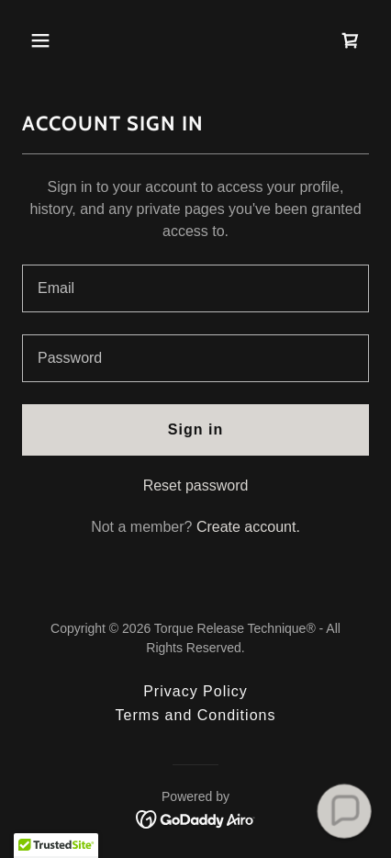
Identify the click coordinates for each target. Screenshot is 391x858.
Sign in (195, 429)
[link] (350, 40)
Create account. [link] (248, 527)
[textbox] (195, 288)
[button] (61, 40)
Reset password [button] (196, 485)
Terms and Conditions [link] (196, 715)
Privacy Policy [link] (195, 691)
